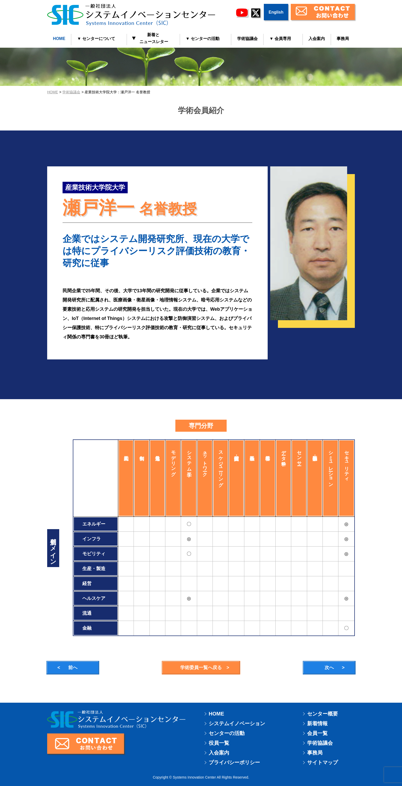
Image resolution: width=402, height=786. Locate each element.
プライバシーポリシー (234, 762)
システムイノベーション (237, 723)
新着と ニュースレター (150, 38)
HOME (59, 38)
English (276, 12)
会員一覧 (317, 733)
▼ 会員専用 (280, 38)
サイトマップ (322, 762)
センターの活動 (227, 733)
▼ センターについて (96, 38)
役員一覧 (219, 743)
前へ (72, 667)
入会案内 (316, 38)
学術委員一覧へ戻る (201, 667)
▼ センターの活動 (202, 38)
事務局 (343, 38)
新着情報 (317, 723)
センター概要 (322, 714)
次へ (329, 667)
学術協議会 (247, 38)
